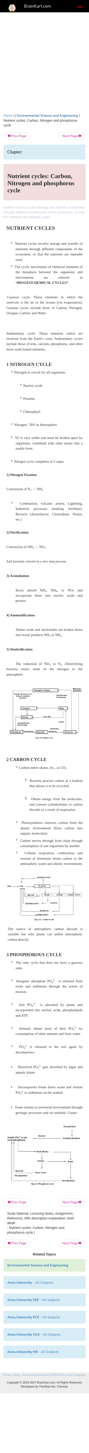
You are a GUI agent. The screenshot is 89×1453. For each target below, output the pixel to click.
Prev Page (16, 136)
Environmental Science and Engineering (47, 115)
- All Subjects (33, 1352)
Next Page (72, 136)
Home (8, 115)
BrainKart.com (37, 6)
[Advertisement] (44, 61)
